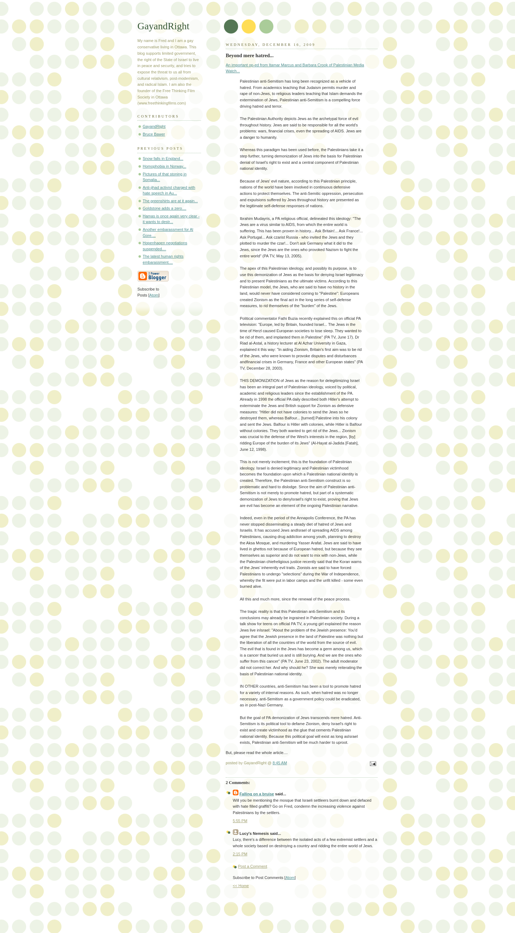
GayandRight (163, 25)
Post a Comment (252, 866)
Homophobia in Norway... (164, 166)
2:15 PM (240, 854)
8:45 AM (280, 763)
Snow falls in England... (163, 158)
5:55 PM (240, 821)
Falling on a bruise (256, 794)
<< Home (241, 886)
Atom (290, 877)
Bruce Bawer (154, 134)
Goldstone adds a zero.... (164, 208)
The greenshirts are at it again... (170, 201)
